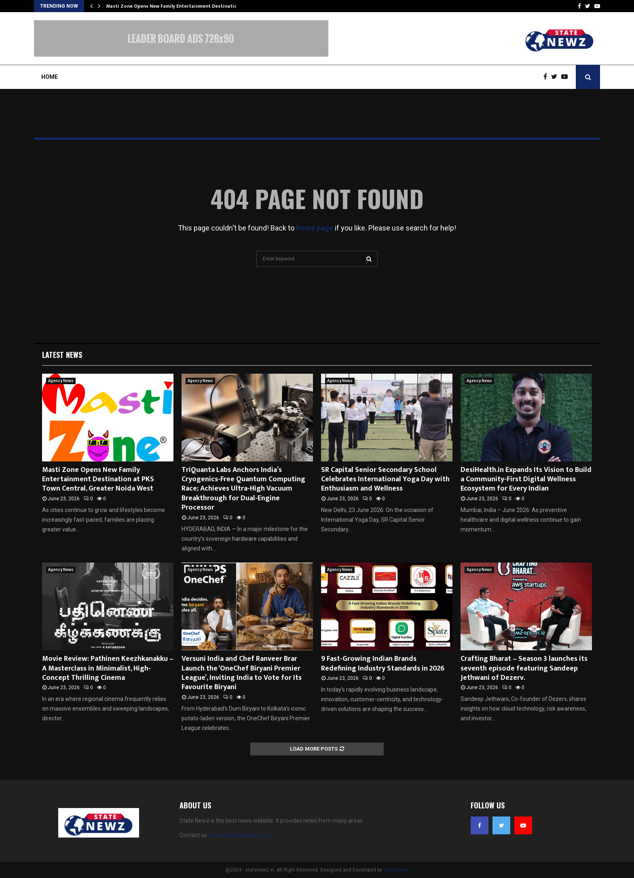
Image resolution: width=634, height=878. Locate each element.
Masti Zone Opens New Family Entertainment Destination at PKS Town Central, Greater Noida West (98, 479)
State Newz (396, 870)
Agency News (61, 381)
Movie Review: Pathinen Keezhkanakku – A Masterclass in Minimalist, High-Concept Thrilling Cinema (107, 668)
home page (314, 228)
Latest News (62, 354)
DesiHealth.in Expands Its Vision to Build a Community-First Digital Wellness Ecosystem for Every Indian (526, 479)
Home (49, 77)
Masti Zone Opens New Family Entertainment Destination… (175, 6)
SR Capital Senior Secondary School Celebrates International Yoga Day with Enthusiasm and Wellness (385, 479)
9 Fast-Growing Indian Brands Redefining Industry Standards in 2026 (382, 663)
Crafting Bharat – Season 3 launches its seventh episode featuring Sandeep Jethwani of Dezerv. (524, 668)
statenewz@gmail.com (239, 835)
